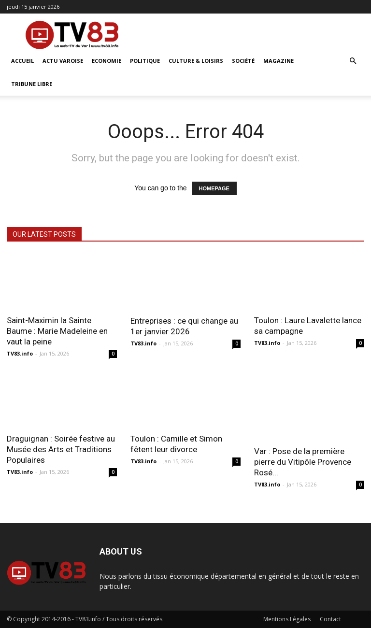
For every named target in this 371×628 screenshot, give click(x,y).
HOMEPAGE (214, 188)
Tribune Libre (31, 83)
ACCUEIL (22, 60)
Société (243, 60)
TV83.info (20, 353)
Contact (330, 619)
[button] (352, 61)
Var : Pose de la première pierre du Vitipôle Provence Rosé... (302, 461)
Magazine (278, 60)
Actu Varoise (63, 60)
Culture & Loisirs (196, 60)
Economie (106, 60)
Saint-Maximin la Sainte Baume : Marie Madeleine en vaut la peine (57, 330)
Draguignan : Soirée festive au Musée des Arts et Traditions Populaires (61, 449)
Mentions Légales (287, 619)
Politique (145, 60)
